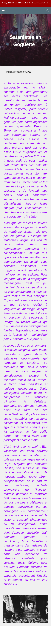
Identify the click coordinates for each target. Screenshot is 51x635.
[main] (26, 40)
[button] (3, 10)
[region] (25, 3)
